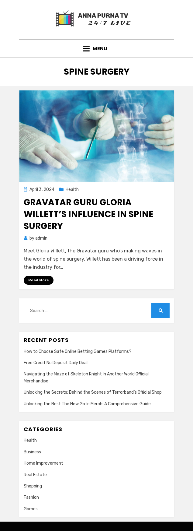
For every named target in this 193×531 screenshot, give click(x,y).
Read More (38, 280)
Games (31, 509)
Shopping (33, 486)
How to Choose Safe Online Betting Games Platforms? (77, 351)
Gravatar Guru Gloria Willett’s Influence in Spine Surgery (88, 214)
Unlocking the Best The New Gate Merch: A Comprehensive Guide (87, 403)
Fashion (31, 497)
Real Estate (35, 474)
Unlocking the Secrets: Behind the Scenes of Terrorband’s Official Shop (93, 392)
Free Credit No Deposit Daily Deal (56, 362)
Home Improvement (43, 463)
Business (32, 452)
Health (72, 189)
